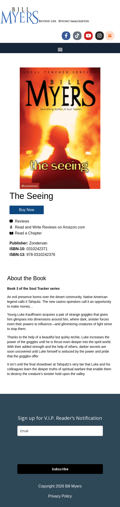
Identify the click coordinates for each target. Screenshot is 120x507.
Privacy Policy (60, 496)
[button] (60, 49)
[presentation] (53, 450)
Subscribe (60, 469)
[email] (60, 431)
